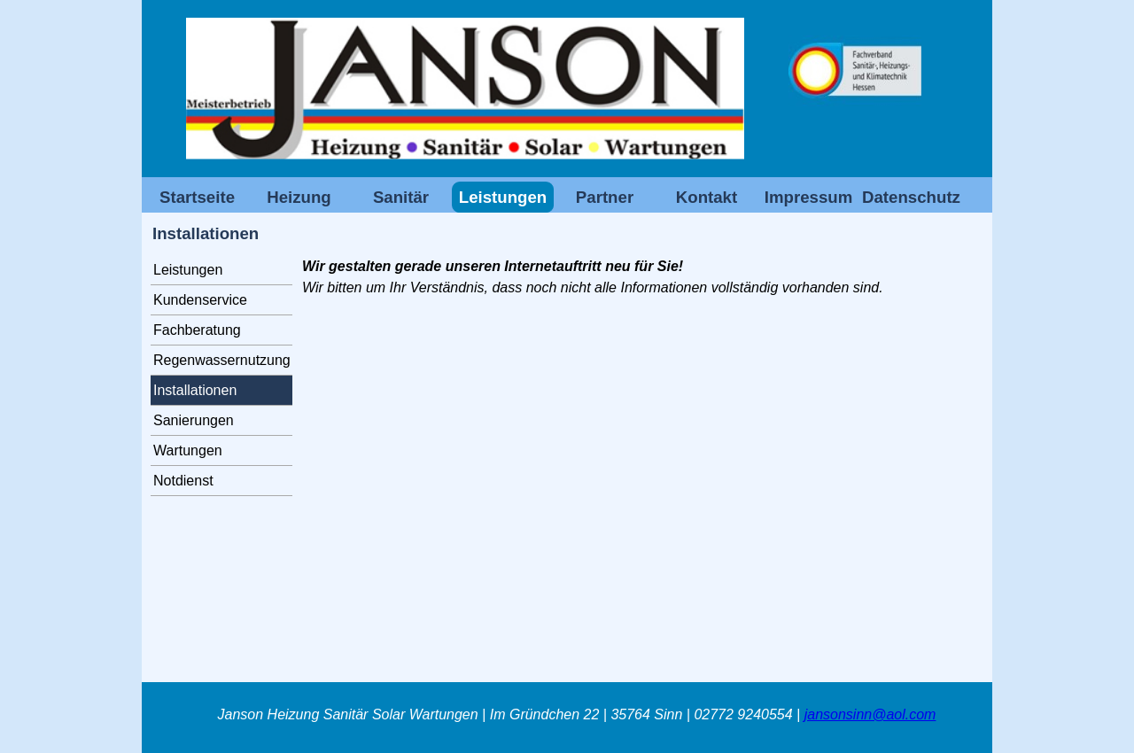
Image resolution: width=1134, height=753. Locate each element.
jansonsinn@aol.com (870, 714)
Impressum (809, 197)
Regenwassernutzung (222, 360)
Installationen (195, 390)
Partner (604, 197)
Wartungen (187, 450)
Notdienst (183, 480)
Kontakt (706, 197)
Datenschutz (911, 197)
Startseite (197, 197)
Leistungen (187, 269)
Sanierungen (193, 420)
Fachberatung (197, 330)
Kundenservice (200, 299)
